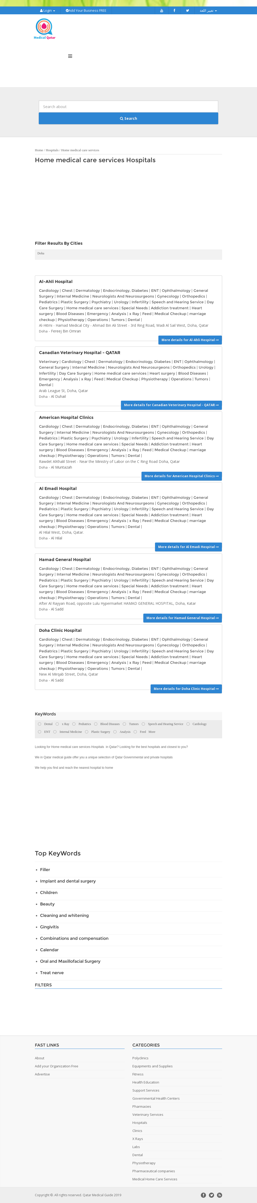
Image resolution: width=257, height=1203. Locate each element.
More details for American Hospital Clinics (182, 476)
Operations (97, 319)
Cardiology (49, 290)
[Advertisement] (126, 203)
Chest (67, 290)
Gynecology (168, 296)
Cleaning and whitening (64, 915)
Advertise (42, 1074)
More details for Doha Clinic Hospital (186, 688)
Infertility (140, 302)
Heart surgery (162, 373)
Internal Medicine (73, 296)
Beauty (47, 904)
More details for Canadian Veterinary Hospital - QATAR (171, 405)
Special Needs (134, 308)
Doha (40, 253)
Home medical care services (80, 150)
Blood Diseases (70, 313)
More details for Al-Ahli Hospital (190, 340)
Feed (146, 313)
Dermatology (88, 290)
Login (47, 10)
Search (128, 118)
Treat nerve (52, 972)
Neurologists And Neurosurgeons (123, 296)
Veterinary (49, 361)
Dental (134, 319)
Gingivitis (49, 926)
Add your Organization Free (56, 1066)
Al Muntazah (61, 467)
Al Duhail (58, 396)
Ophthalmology (176, 290)
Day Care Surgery (75, 373)
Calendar (49, 949)
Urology (121, 302)
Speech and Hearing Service (178, 302)
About (39, 1058)
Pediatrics (48, 302)
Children (48, 892)
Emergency (97, 313)
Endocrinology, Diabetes (125, 290)
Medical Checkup (170, 313)
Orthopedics (193, 296)
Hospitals (52, 150)
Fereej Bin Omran (66, 331)
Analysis (118, 313)
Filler (45, 869)
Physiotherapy (71, 319)
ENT (155, 290)
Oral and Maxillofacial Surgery (70, 961)
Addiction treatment (170, 308)
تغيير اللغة (208, 10)
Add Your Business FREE (86, 10)
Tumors (118, 319)
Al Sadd (57, 609)
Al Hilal (56, 538)
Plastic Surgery (74, 302)
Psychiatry (101, 302)
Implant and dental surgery (68, 881)
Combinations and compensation (74, 938)
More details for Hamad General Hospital (182, 618)
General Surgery (54, 367)
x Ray (134, 313)
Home (39, 150)
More (152, 732)
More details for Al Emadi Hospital (188, 547)
